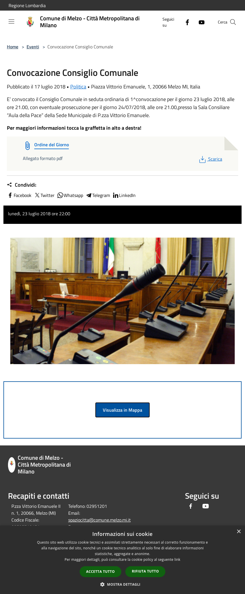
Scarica (210, 158)
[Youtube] (199, 22)
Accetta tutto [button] (100, 571)
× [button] (238, 532)
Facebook (19, 195)
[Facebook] (185, 22)
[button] (122, 584)
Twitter (44, 195)
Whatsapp (70, 195)
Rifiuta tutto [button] (145, 571)
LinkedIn (124, 195)
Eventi (33, 46)
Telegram (97, 195)
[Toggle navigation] (11, 21)
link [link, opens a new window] (177, 559)
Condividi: (21, 185)
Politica (78, 86)
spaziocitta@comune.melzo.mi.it (99, 519)
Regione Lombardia (27, 5)
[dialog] (122, 560)
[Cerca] (233, 22)
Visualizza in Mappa (122, 409)
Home (12, 46)
